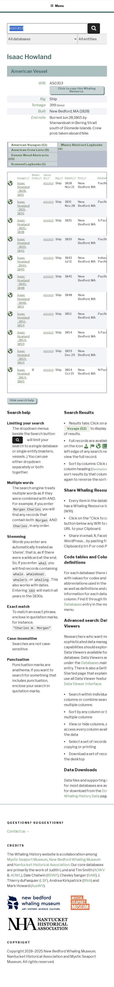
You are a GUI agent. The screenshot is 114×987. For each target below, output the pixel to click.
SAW (92, 875)
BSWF (52, 875)
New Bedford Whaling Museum (75, 859)
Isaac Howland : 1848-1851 (23, 300)
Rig (43, 99)
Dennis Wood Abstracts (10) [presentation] (28, 157)
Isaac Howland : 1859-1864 (23, 356)
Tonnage (39, 105)
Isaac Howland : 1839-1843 (23, 244)
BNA (87, 880)
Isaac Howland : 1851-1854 (23, 319)
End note (38, 118)
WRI (42, 83)
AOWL (16, 875)
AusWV (37, 886)
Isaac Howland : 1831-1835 (23, 207)
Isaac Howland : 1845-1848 (23, 282)
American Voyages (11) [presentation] (29, 145)
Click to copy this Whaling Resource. (77, 90)
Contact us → (18, 831)
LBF (43, 880)
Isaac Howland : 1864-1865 (23, 375)
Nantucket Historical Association (41, 865)
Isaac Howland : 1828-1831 (23, 188)
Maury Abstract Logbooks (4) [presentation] (80, 147)
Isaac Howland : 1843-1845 (23, 263)
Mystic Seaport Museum (27, 859)
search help (22, 400)
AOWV (99, 870)
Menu (57, 6)
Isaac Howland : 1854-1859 (23, 338)
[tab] (32, 144)
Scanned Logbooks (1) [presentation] (28, 164)
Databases (73, 604)
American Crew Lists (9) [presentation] (30, 150)
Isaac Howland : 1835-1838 (23, 226)
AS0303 (48, 183)
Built (42, 111)
